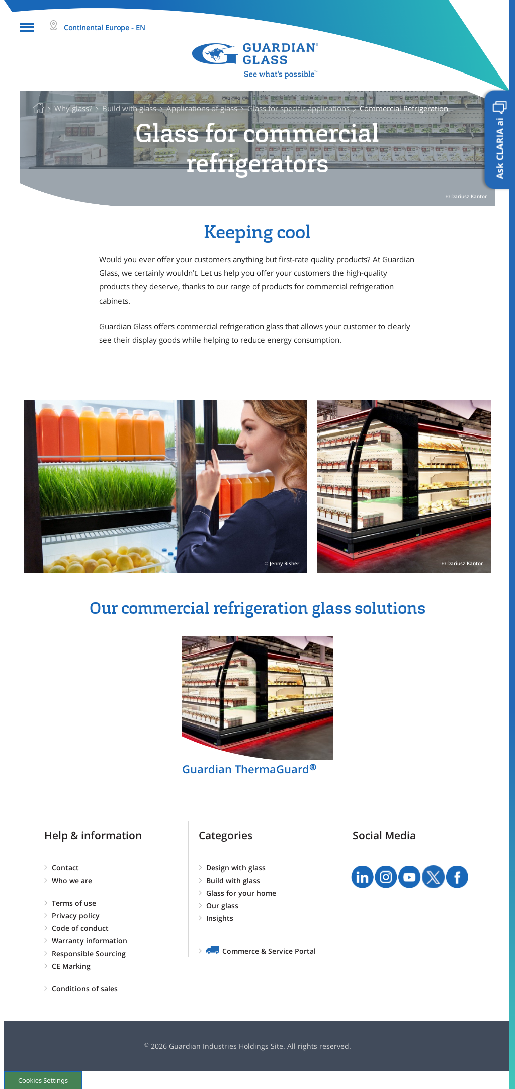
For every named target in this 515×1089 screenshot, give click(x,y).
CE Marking (71, 966)
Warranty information (89, 941)
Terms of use (74, 903)
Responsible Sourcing (89, 953)
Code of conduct (80, 928)
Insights (219, 918)
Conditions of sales (85, 988)
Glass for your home (241, 893)
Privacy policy (76, 915)
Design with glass (236, 868)
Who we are (72, 880)
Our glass (222, 905)
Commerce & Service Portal (269, 951)
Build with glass (233, 880)
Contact (65, 868)
